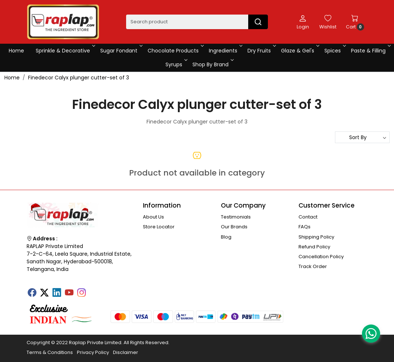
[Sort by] (362, 137)
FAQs (305, 226)
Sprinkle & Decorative (65, 50)
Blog (226, 236)
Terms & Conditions (50, 352)
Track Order (313, 266)
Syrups (175, 64)
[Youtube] (69, 293)
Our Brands (234, 226)
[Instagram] (81, 293)
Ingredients (225, 50)
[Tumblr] (94, 290)
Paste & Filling (370, 50)
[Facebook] (32, 293)
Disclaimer (125, 352)
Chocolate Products (175, 50)
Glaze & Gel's (299, 50)
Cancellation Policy (321, 256)
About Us (153, 216)
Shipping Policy (316, 236)
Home (16, 50)
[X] (44, 293)
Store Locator (159, 226)
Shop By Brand (212, 64)
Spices (334, 50)
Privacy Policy (93, 352)
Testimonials (236, 216)
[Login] (302, 21)
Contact (308, 216)
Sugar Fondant (120, 50)
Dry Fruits (261, 50)
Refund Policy (314, 246)
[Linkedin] (56, 293)
